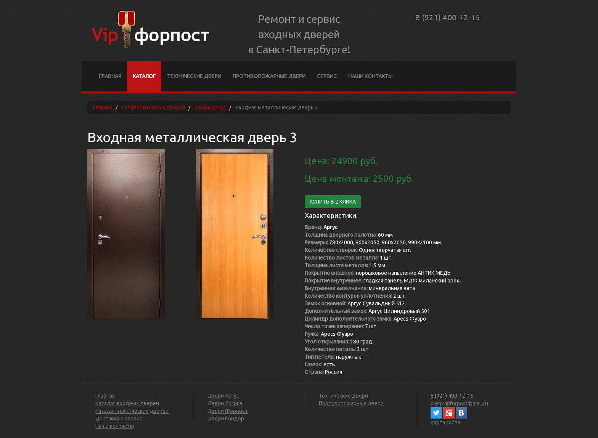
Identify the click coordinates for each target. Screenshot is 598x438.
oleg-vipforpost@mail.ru (459, 403)
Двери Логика (224, 403)
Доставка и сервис (118, 419)
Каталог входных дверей (127, 403)
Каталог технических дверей (132, 411)
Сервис (327, 76)
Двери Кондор (225, 419)
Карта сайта (445, 422)
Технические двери (194, 76)
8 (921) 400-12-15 (447, 17)
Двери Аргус (223, 396)
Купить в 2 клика (333, 202)
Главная (110, 76)
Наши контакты (370, 76)
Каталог (144, 76)
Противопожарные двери (269, 76)
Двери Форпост (227, 411)
